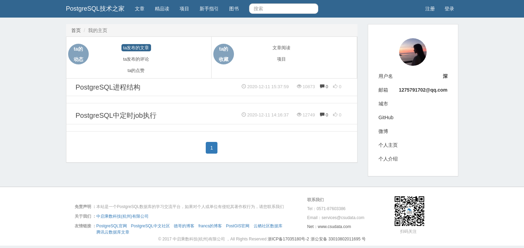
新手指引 (209, 8)
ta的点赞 (136, 70)
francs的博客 (210, 226)
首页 (76, 30)
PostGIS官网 (238, 226)
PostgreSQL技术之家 (95, 8)
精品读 (162, 8)
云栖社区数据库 (268, 226)
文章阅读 (281, 47)
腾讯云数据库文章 (112, 232)
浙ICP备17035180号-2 (288, 239)
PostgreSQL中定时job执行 (116, 115)
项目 (184, 8)
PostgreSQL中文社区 (150, 226)
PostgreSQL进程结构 (108, 87)
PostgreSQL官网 (111, 226)
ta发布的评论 (136, 59)
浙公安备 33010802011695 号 (338, 239)
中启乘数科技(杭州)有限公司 (122, 216)
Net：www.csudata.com (329, 226)
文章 (140, 8)
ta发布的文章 (136, 47)
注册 (430, 8)
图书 (234, 8)
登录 (449, 8)
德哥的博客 (184, 226)
